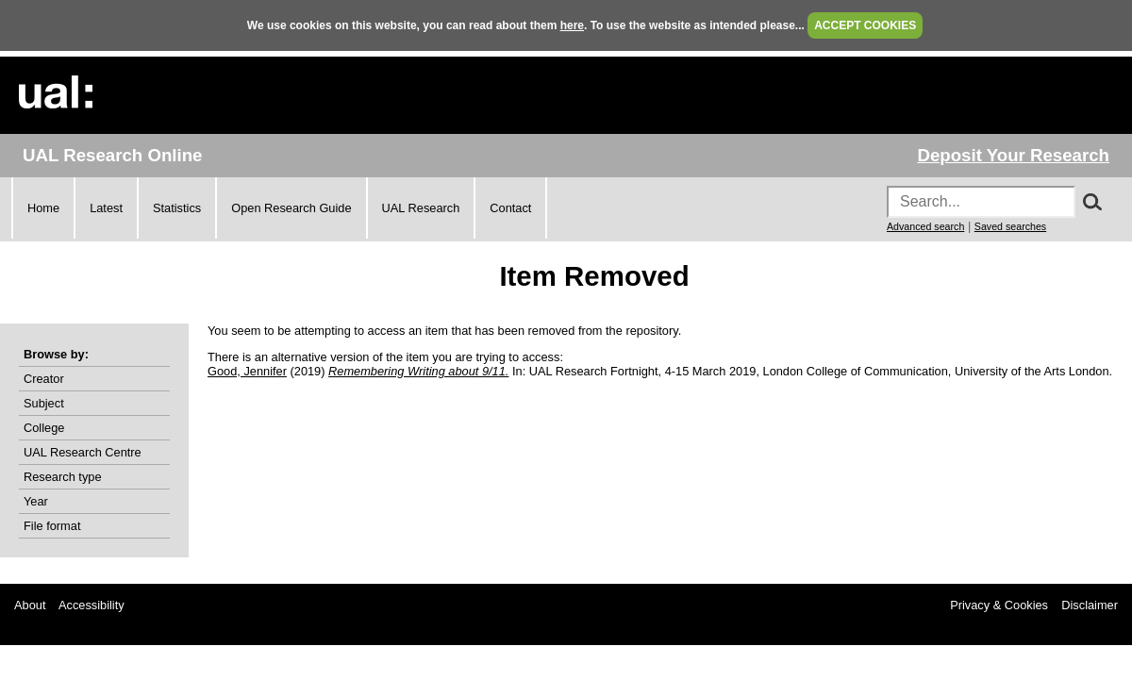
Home (43, 208)
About (29, 605)
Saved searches (1010, 226)
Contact (510, 208)
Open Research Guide (291, 208)
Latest (106, 208)
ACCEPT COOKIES (865, 25)
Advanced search (925, 226)
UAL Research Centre (83, 452)
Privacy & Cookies (999, 605)
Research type (63, 477)
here (572, 25)
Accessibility (91, 605)
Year (36, 501)
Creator (44, 379)
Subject (44, 403)
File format (52, 526)
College (44, 428)
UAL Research (421, 208)
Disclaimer (1089, 605)
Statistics (177, 208)
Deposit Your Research (1013, 155)
